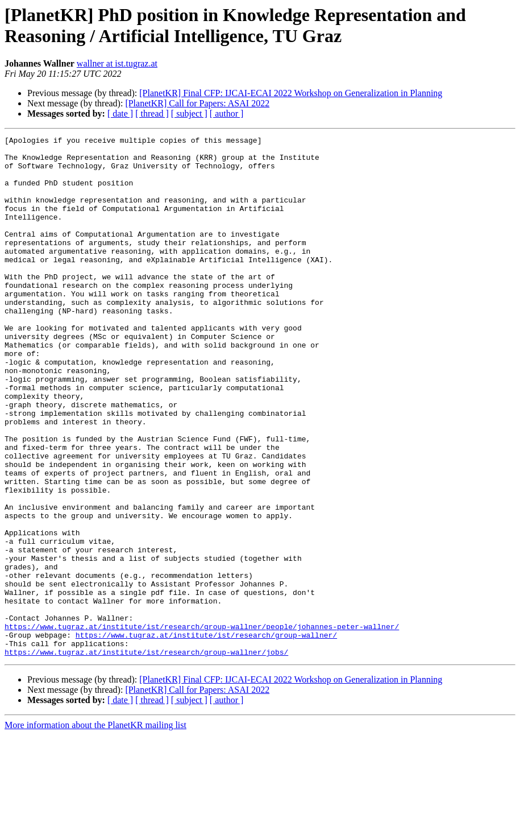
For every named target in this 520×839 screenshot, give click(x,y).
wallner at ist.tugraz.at (117, 63)
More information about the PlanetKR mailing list (95, 829)
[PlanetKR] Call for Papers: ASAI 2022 (197, 103)
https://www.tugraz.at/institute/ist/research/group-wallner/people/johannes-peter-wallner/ (202, 725)
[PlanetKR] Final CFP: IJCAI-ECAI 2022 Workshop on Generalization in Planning (290, 93)
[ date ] (120, 113)
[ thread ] (152, 113)
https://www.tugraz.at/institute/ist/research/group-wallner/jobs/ (146, 756)
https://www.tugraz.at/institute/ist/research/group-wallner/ (206, 735)
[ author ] (227, 113)
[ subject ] (189, 113)
